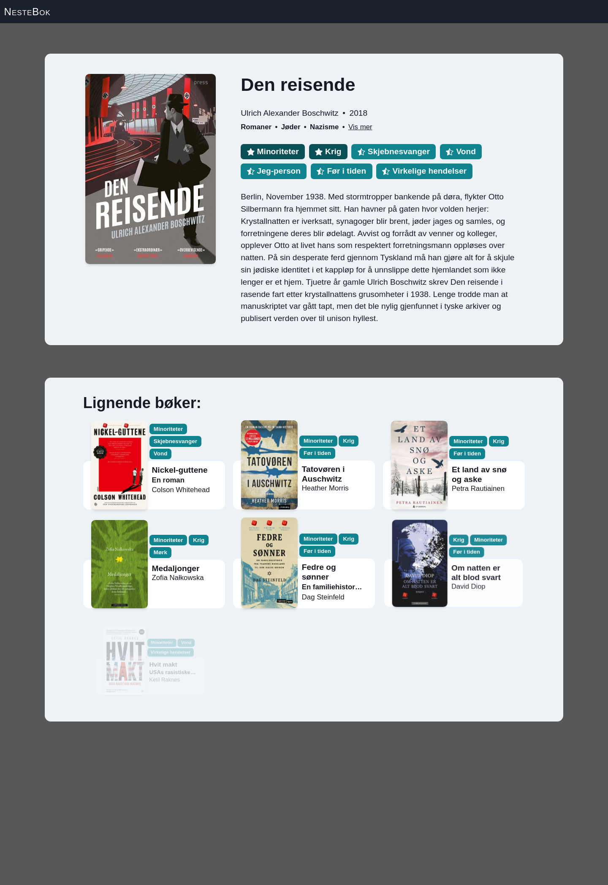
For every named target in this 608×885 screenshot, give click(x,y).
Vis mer (360, 127)
